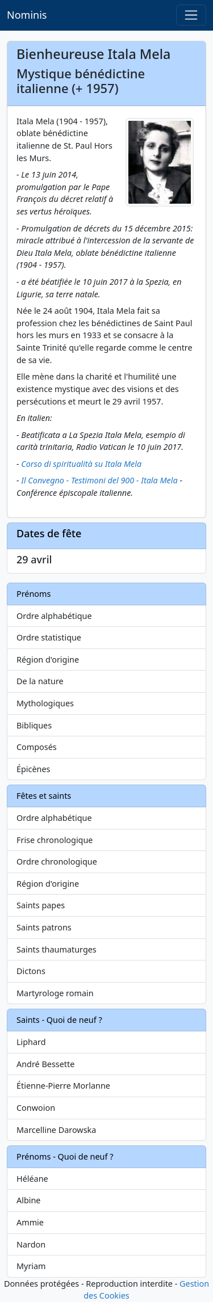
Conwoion (35, 1107)
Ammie (30, 1222)
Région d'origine (47, 659)
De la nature (40, 681)
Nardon (30, 1244)
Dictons (30, 971)
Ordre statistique (48, 637)
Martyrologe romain (55, 993)
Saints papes (40, 905)
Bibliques (34, 725)
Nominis (27, 15)
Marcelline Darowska (56, 1129)
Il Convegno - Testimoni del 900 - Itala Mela (99, 480)
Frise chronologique (54, 840)
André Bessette (45, 1064)
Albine (28, 1200)
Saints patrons (44, 927)
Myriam (31, 1266)
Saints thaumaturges (56, 949)
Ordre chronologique (56, 861)
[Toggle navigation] (191, 15)
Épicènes (33, 769)
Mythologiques (45, 703)
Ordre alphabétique (54, 615)
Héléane (32, 1178)
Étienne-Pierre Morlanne (63, 1085)
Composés (36, 746)
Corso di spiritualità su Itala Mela (81, 463)
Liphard (31, 1041)
